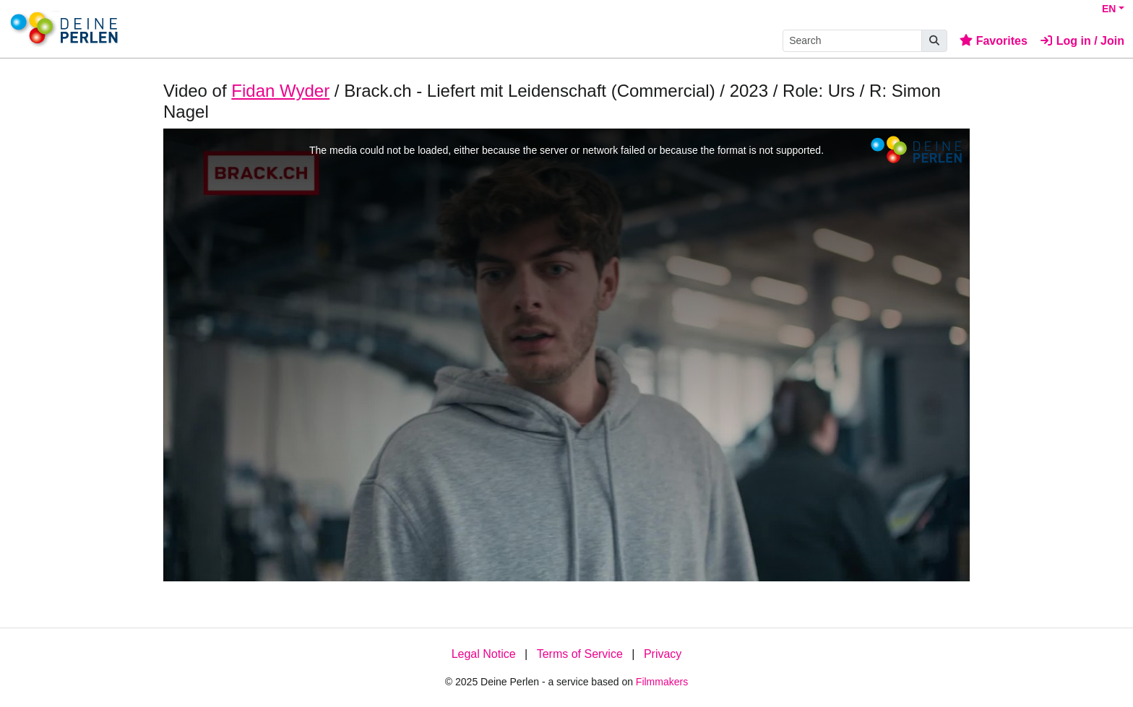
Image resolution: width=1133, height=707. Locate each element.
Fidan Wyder (280, 90)
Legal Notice (484, 654)
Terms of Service (580, 654)
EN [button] (1109, 8)
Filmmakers (662, 682)
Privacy (662, 654)
